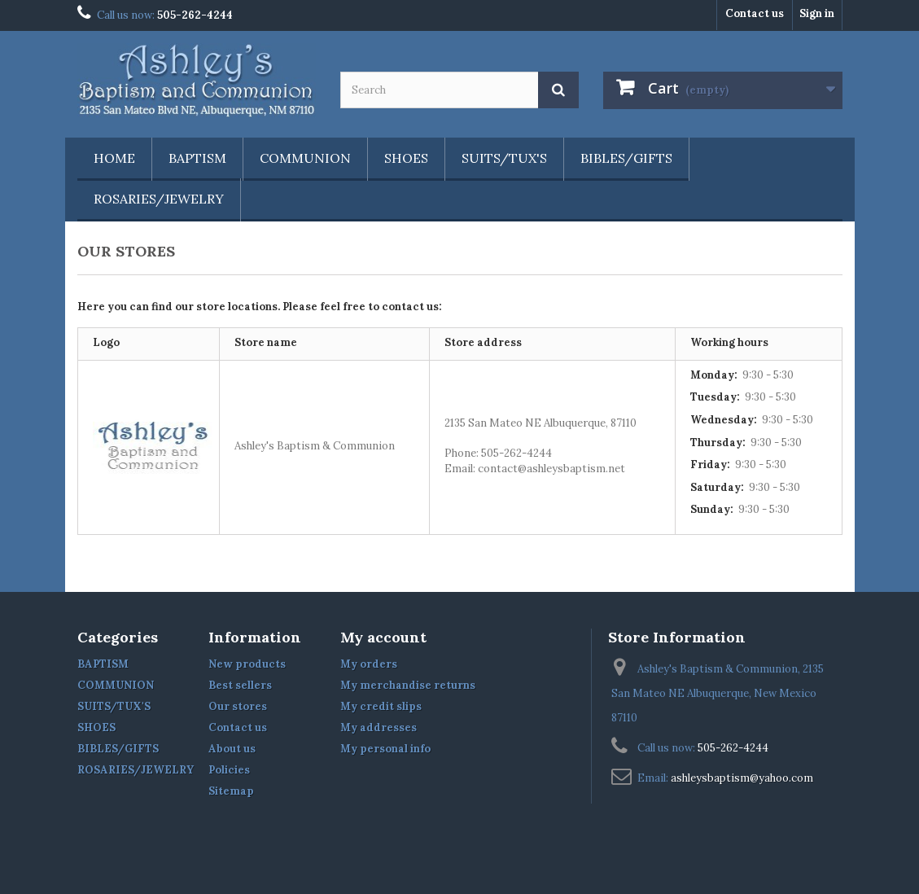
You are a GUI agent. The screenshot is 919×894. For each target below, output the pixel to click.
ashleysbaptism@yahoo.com (742, 778)
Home (114, 158)
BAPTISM (197, 158)
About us (232, 749)
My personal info (385, 749)
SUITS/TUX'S (504, 158)
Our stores (237, 706)
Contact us (754, 13)
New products (247, 664)
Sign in (816, 13)
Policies (229, 770)
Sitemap (231, 791)
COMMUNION (305, 158)
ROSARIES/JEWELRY (159, 199)
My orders (368, 664)
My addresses (378, 727)
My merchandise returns (407, 685)
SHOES (406, 158)
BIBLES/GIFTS (626, 158)
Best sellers (240, 685)
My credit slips (381, 706)
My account (383, 637)
